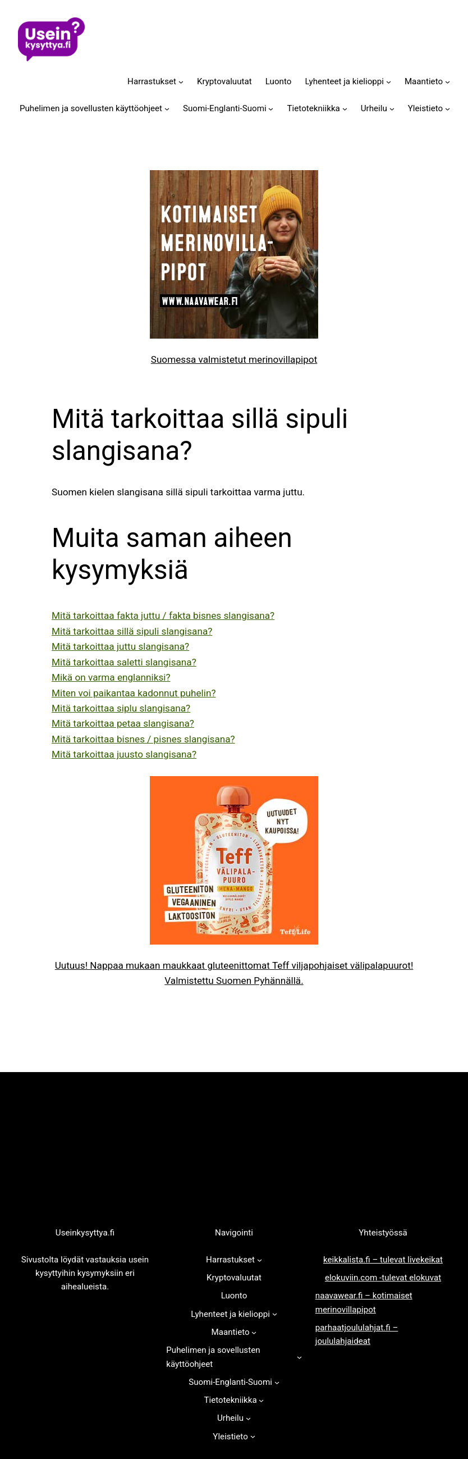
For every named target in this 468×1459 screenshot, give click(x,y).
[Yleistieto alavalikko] (447, 108)
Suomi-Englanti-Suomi (225, 108)
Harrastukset (151, 81)
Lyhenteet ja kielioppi (344, 81)
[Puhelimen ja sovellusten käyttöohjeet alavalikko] (166, 108)
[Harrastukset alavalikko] (180, 81)
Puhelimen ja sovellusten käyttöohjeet (91, 108)
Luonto (278, 81)
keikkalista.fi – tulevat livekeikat (383, 1260)
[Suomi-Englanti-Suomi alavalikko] (270, 108)
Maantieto (424, 81)
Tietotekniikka (313, 108)
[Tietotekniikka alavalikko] (344, 108)
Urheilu (374, 108)
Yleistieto (425, 108)
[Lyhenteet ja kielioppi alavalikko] (388, 81)
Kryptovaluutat (224, 81)
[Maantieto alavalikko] (447, 81)
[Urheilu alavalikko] (391, 108)
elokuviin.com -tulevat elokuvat (383, 1278)
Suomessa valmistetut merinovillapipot (234, 359)
